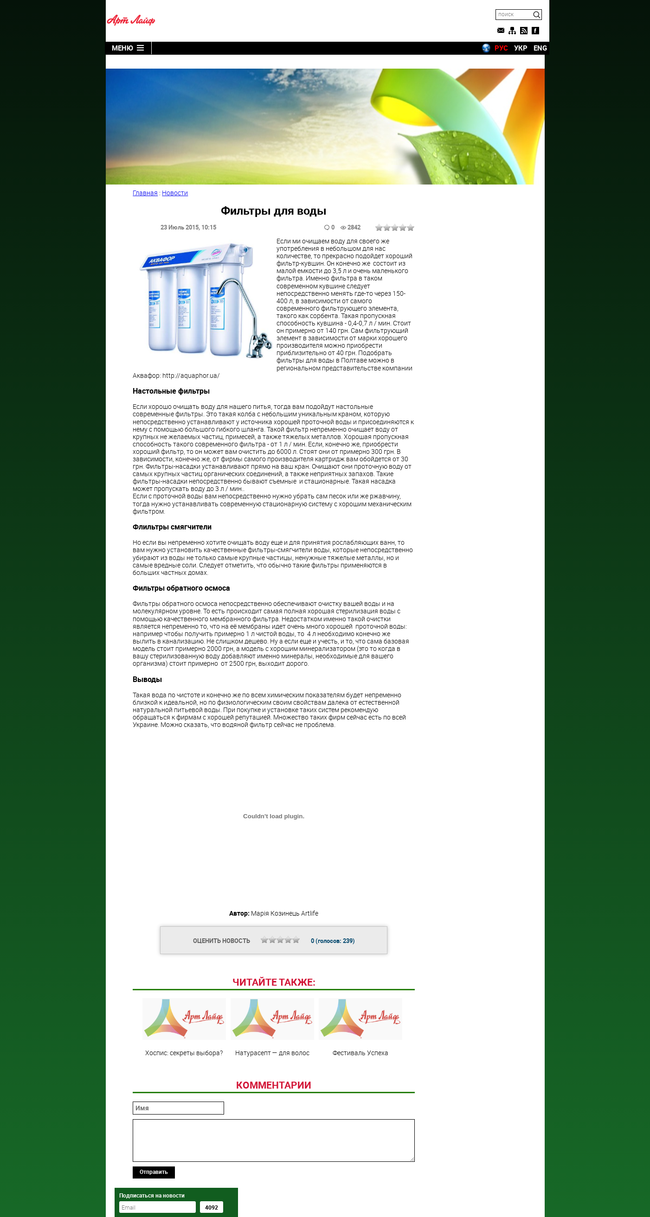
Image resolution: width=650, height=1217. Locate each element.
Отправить (155, 1157)
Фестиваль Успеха (359, 1013)
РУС (496, 47)
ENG (535, 47)
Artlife (301, 1200)
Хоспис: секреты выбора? (183, 1013)
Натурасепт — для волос (271, 1013)
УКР (516, 47)
